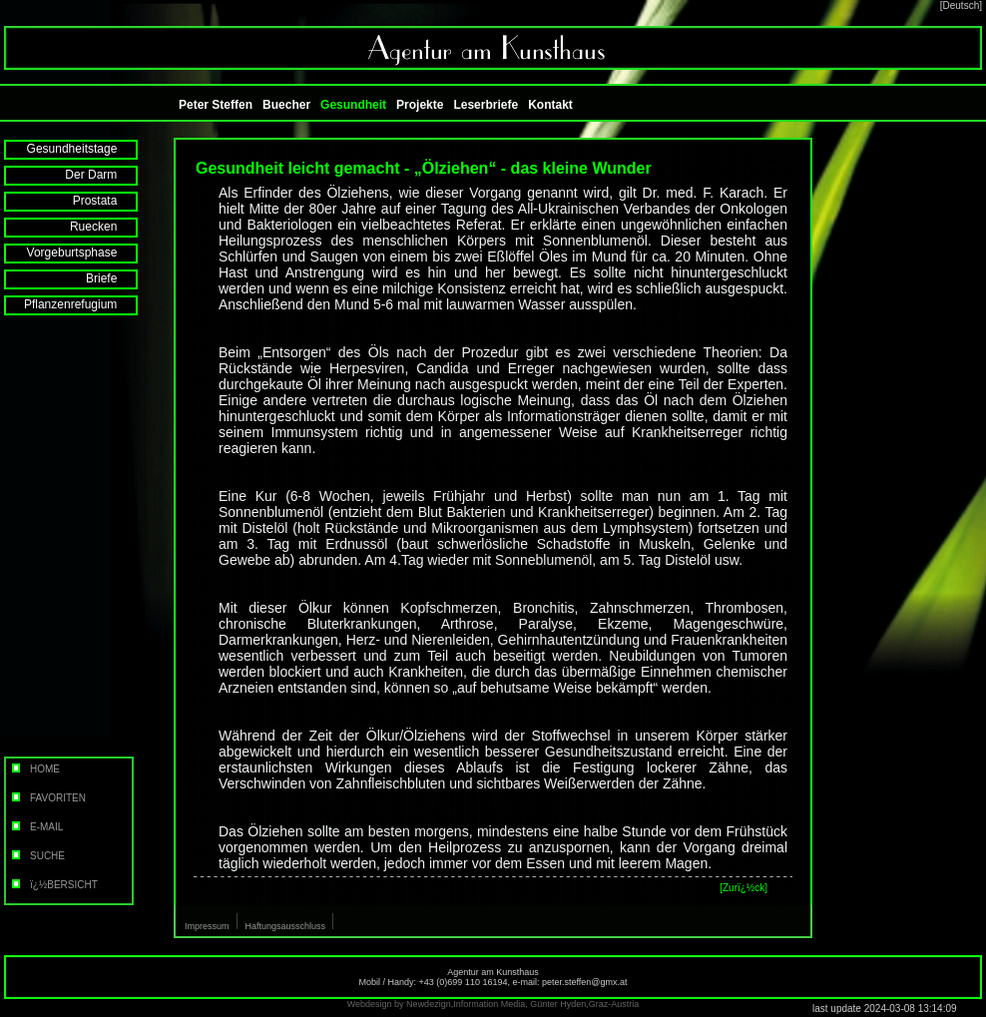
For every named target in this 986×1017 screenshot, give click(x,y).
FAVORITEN (47, 797)
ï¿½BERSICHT (53, 884)
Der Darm (104, 175)
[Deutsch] (961, 5)
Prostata (108, 201)
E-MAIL (36, 826)
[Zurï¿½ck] (743, 887)
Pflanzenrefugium (84, 304)
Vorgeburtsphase (85, 252)
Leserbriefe (485, 105)
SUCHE (37, 855)
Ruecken (107, 227)
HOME (34, 768)
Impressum (207, 926)
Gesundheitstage (85, 149)
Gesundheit (353, 105)
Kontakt (550, 105)
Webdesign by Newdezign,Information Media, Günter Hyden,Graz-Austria (493, 1004)
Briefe (115, 278)
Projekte (419, 105)
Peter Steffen (215, 105)
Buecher (286, 105)
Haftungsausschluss (286, 926)
